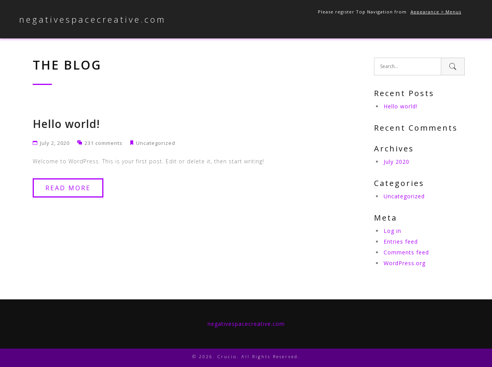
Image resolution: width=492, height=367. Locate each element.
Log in (392, 230)
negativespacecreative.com (92, 19)
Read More (68, 188)
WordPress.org (405, 263)
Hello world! (66, 123)
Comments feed (406, 252)
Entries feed (401, 241)
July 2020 (396, 161)
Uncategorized (155, 142)
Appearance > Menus (436, 12)
